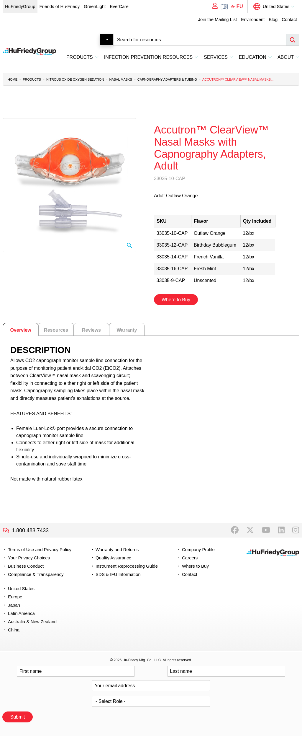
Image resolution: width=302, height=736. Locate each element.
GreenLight (95, 6)
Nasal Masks (120, 79)
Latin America (21, 613)
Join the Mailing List (217, 19)
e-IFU (237, 6)
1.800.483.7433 (30, 530)
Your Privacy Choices (29, 557)
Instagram (295, 530)
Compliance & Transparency (35, 574)
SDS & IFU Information (118, 574)
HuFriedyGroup (20, 6)
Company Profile (198, 549)
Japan (14, 605)
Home (12, 79)
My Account (213, 6)
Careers (190, 557)
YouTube (266, 530)
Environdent (253, 19)
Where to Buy (176, 299)
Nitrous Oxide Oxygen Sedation (75, 79)
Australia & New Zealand (32, 621)
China (13, 629)
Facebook (235, 530)
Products (32, 79)
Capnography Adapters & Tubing (167, 79)
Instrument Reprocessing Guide (127, 566)
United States (276, 6)
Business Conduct (26, 566)
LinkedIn (281, 530)
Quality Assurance (113, 557)
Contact (289, 19)
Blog (273, 19)
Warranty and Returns (117, 549)
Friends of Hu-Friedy (60, 6)
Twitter (250, 530)
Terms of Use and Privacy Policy (39, 549)
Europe (15, 596)
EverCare (119, 6)
